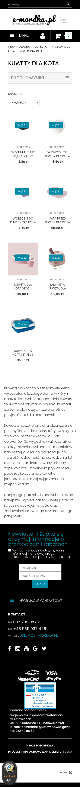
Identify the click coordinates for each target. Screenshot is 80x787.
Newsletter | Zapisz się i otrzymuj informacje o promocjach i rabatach (38, 539)
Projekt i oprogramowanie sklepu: (40, 752)
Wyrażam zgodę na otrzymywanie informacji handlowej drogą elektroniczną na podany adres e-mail (41, 554)
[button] (68, 4)
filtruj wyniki (40, 78)
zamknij (65, 772)
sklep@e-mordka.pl (39, 635)
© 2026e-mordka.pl (40, 745)
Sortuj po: (15, 94)
